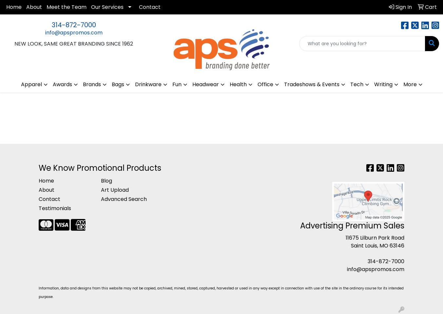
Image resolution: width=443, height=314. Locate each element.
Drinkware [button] (148, 84)
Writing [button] (383, 84)
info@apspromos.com (74, 32)
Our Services (107, 7)
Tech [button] (356, 84)
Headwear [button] (205, 84)
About (34, 7)
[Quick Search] (362, 43)
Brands (92, 84)
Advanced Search (124, 199)
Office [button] (265, 84)
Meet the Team (67, 7)
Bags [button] (118, 84)
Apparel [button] (31, 84)
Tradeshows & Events (311, 84)
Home (14, 7)
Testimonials (55, 208)
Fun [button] (177, 84)
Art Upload (115, 190)
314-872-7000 (74, 24)
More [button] (410, 84)
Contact (150, 7)
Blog (106, 181)
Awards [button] (62, 84)
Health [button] (238, 84)
